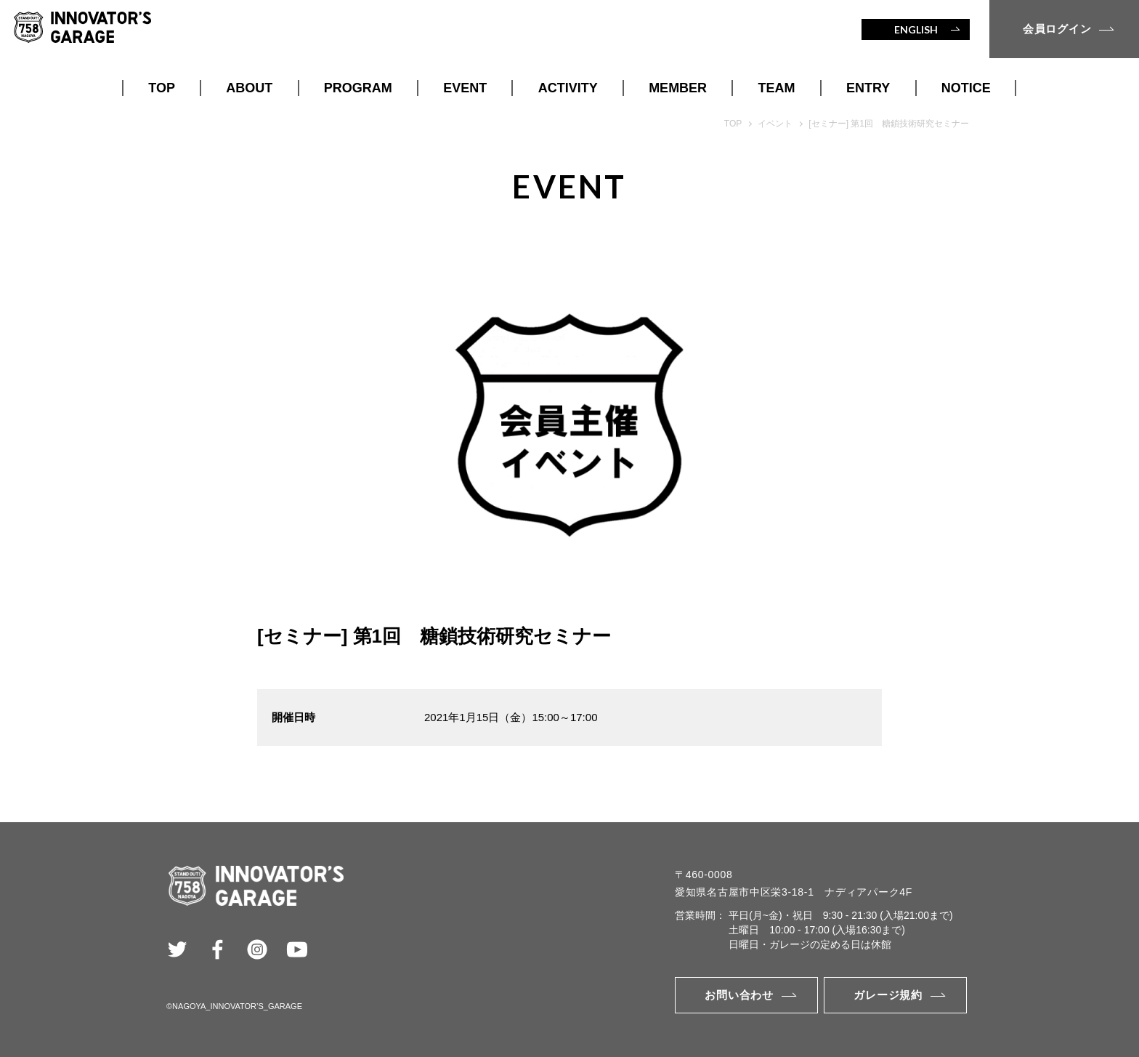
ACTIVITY (568, 88)
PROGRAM (358, 88)
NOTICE (966, 88)
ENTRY (868, 88)
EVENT (465, 88)
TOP (161, 88)
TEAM (776, 88)
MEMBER (678, 88)
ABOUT (249, 88)
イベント (775, 123)
